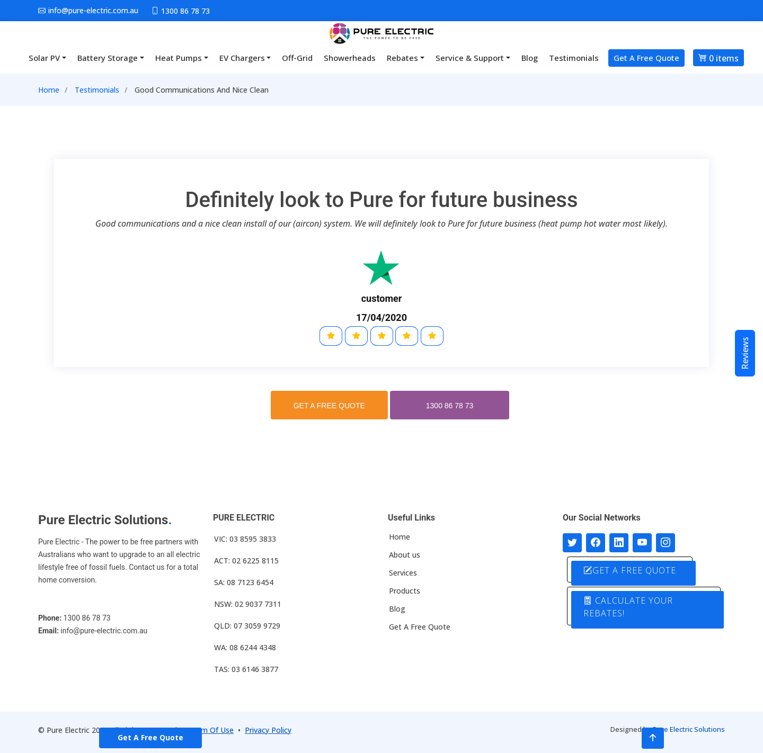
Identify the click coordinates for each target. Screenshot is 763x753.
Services (403, 573)
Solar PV (44, 57)
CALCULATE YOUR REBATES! (628, 607)
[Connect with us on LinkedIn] (618, 542)
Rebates (402, 57)
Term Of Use (211, 730)
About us (404, 555)
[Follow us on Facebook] (595, 542)
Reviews (745, 353)
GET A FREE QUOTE (329, 405)
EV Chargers (242, 57)
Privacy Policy (268, 730)
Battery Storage (107, 57)
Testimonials (574, 57)
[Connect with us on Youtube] (642, 542)
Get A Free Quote (646, 57)
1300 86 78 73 (450, 405)
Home (48, 90)
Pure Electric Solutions (689, 729)
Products (404, 591)
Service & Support (470, 57)
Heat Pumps (178, 57)
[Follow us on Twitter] (572, 542)
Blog (529, 57)
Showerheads (350, 57)
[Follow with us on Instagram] (665, 542)
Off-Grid (297, 57)
